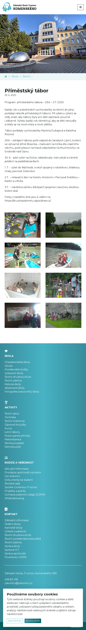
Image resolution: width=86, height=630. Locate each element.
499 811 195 (11, 579)
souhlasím (33, 620)
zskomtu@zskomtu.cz (18, 583)
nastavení (14, 620)
